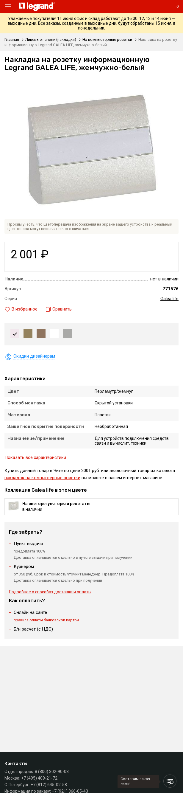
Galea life (169, 298)
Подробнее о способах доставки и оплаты (50, 591)
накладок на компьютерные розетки (42, 477)
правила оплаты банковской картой (46, 620)
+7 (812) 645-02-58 (49, 784)
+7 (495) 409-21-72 (39, 778)
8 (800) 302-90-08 (52, 771)
